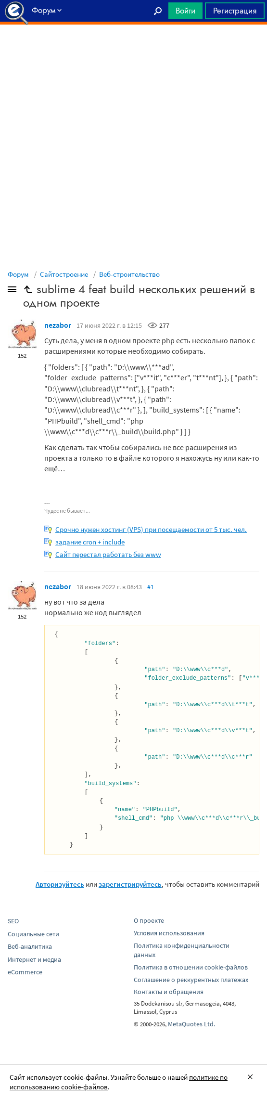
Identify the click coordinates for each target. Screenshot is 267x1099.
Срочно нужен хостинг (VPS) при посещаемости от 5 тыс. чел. (151, 529)
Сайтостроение (64, 274)
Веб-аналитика (30, 946)
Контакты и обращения (168, 991)
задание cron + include (90, 541)
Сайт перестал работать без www (108, 554)
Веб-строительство (129, 274)
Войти (185, 10)
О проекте (149, 920)
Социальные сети (33, 934)
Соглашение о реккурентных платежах (191, 979)
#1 (150, 586)
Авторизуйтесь (60, 884)
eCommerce (25, 972)
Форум (18, 274)
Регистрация (234, 10)
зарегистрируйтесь (130, 884)
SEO (13, 921)
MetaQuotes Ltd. (191, 1024)
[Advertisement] (133, 49)
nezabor (57, 325)
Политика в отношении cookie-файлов (191, 967)
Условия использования (169, 933)
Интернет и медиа (34, 959)
